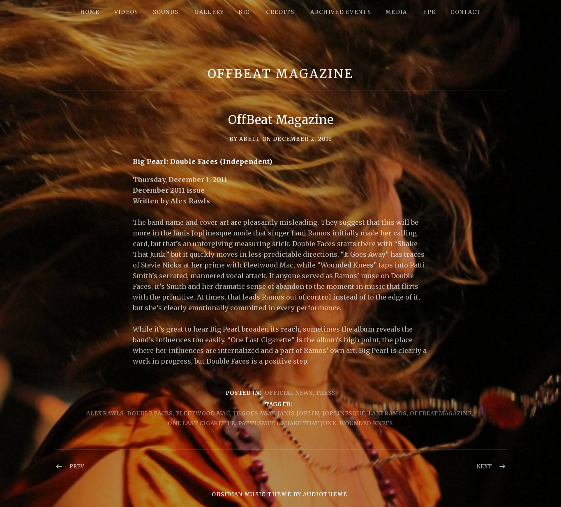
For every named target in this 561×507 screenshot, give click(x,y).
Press (326, 392)
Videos (126, 12)
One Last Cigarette (201, 423)
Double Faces (150, 413)
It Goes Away (254, 413)
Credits (280, 12)
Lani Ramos (387, 413)
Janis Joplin (298, 413)
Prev (76, 466)
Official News (289, 392)
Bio (244, 12)
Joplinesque (343, 413)
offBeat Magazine (440, 413)
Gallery (209, 12)
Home (90, 12)
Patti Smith (258, 423)
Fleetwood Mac (203, 413)
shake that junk (309, 423)
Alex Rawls (105, 413)
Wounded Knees (366, 423)
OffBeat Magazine (280, 73)
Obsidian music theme (251, 494)
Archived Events (340, 12)
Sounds (166, 12)
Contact (465, 12)
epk (429, 12)
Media (396, 12)
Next (484, 466)
